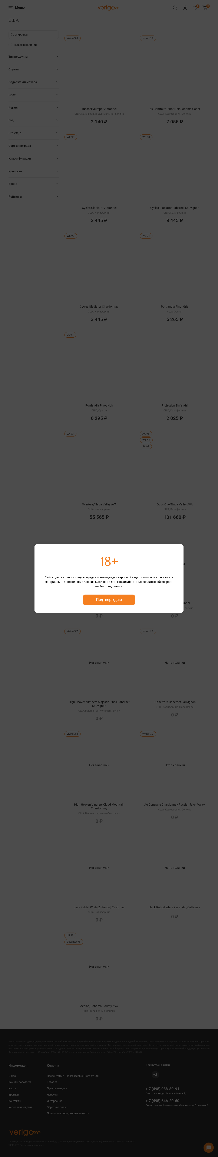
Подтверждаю (109, 600)
